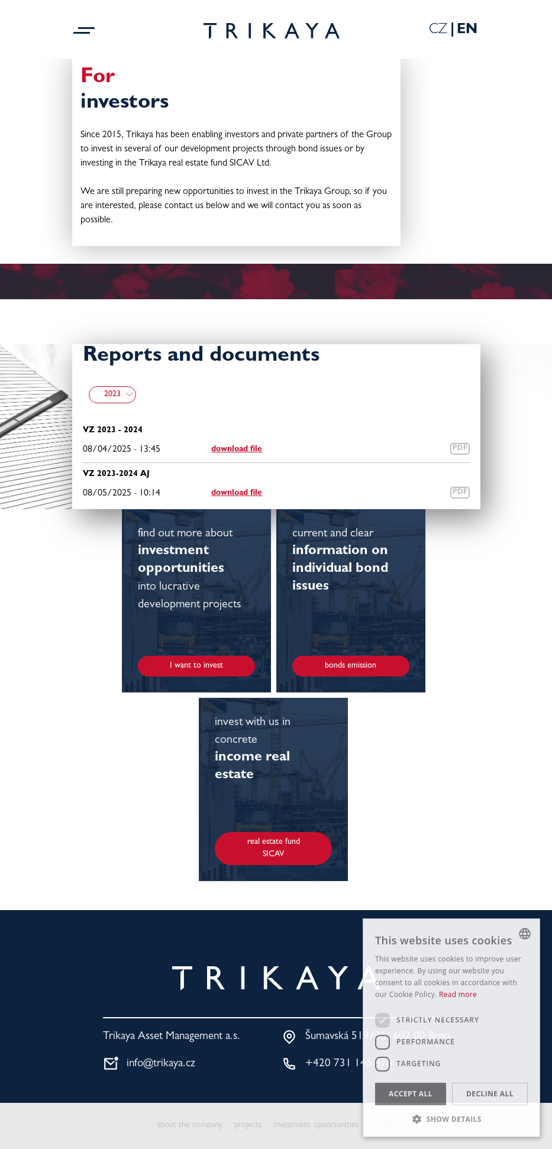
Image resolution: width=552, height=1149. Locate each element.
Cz (438, 31)
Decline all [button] (490, 1094)
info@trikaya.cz (161, 1064)
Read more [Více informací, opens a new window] (458, 994)
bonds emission (350, 666)
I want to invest (196, 666)
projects (248, 1125)
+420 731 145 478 (349, 1064)
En (467, 31)
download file (236, 449)
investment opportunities (316, 1125)
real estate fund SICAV (273, 848)
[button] (451, 1119)
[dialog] (451, 1027)
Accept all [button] (410, 1094)
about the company (189, 1125)
